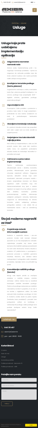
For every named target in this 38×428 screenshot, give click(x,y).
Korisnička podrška (7, 360)
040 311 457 (9, 327)
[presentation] (16, 412)
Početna (15, 23)
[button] (33, 2)
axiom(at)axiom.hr (19, 2)
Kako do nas (5, 354)
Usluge (3, 357)
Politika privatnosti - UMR (9, 367)
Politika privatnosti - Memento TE (11, 363)
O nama (4, 350)
